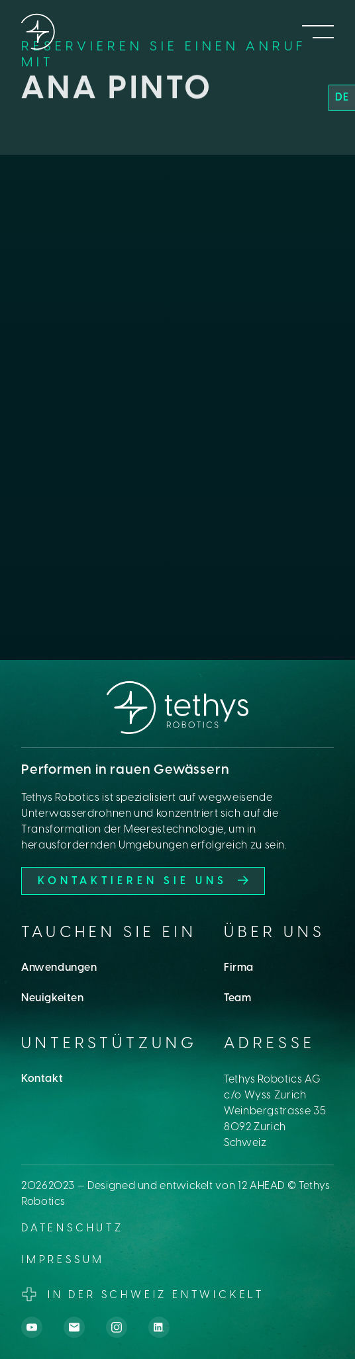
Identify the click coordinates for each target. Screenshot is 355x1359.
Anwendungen (59, 967)
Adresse (269, 1044)
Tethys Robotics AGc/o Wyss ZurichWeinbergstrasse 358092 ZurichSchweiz (275, 1111)
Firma (239, 967)
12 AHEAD (261, 1186)
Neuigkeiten (52, 998)
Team (237, 998)
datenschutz (72, 1228)
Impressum (63, 1260)
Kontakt (42, 1079)
